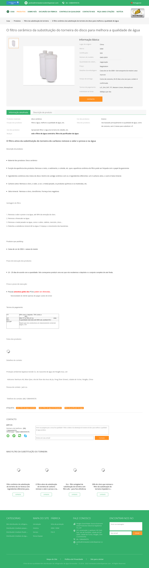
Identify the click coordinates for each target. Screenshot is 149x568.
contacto (91, 99)
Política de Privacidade (74, 559)
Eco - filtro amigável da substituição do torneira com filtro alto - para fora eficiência (74, 486)
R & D (53, 532)
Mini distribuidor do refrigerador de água (20, 524)
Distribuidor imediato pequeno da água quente (23, 528)
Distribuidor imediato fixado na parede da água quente (25, 532)
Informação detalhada (18, 112)
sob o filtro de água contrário (26, 408)
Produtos (21, 11)
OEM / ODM (55, 528)
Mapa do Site (52, 559)
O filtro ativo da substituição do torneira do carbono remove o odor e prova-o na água (46, 487)
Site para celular (96, 559)
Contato (102, 438)
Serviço (35, 532)
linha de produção (57, 524)
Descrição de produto (42, 112)
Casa (10, 11)
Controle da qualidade (69, 11)
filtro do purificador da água (74, 408)
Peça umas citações (105, 11)
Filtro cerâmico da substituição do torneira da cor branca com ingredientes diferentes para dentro (18, 487)
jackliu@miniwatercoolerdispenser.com (43, 3)
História (36, 528)
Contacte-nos (89, 11)
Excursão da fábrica (48, 11)
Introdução (37, 524)
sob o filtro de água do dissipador (50, 408)
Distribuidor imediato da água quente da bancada (23, 536)
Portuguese (137, 3)
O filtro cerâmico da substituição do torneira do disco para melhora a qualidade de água (85, 21)
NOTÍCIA (120, 11)
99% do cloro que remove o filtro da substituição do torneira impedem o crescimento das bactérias (102, 487)
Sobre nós (32, 11)
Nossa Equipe (38, 536)
